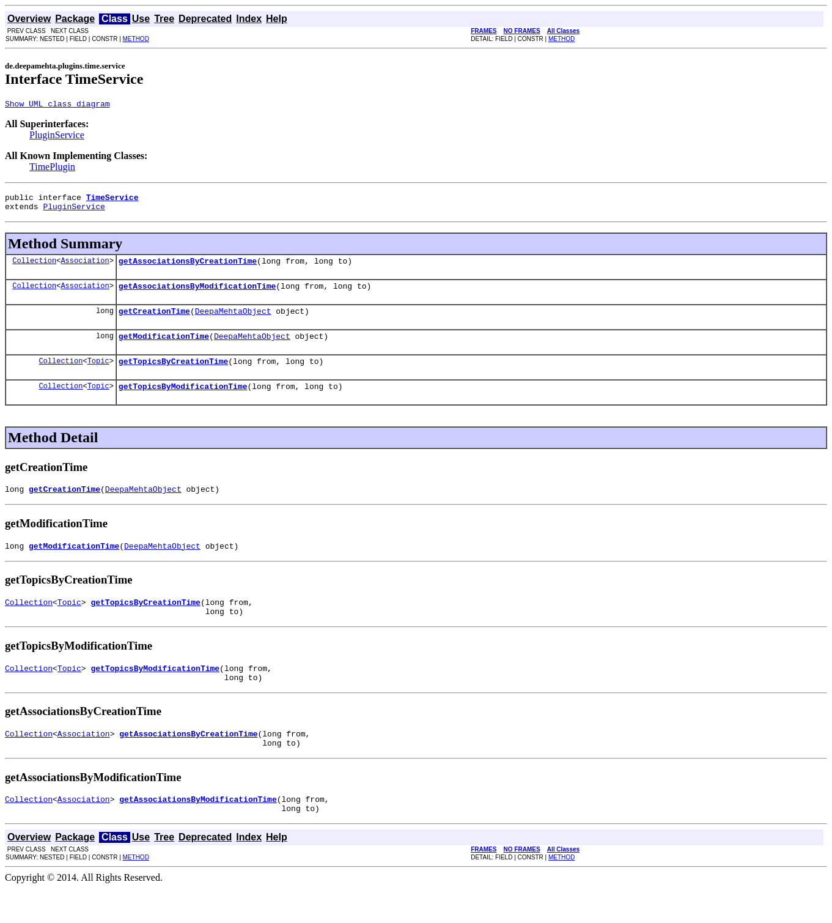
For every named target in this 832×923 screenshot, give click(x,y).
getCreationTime (154, 321)
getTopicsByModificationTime (183, 402)
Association (85, 267)
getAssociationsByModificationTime (197, 294)
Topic (98, 375)
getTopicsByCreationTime (173, 375)
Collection (34, 267)
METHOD (136, 38)
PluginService (56, 137)
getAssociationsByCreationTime (188, 267)
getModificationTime (164, 348)
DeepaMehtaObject (233, 321)
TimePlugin (52, 168)
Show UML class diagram (57, 105)
